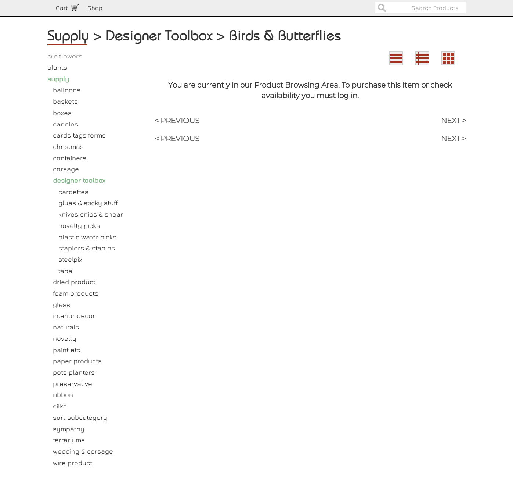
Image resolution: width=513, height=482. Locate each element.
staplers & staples (86, 248)
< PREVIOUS (177, 120)
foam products (75, 293)
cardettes (73, 192)
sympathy (68, 429)
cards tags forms (79, 135)
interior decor (74, 315)
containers (69, 158)
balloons (66, 90)
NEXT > (453, 120)
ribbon (63, 395)
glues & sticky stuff (88, 203)
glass (61, 304)
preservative (72, 384)
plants (57, 67)
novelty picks (79, 225)
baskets (65, 101)
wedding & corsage (83, 451)
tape (65, 271)
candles (65, 124)
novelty (64, 338)
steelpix (70, 259)
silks (60, 406)
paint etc (66, 350)
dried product (74, 282)
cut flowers (64, 56)
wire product (72, 463)
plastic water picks (87, 237)
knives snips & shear (90, 214)
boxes (62, 113)
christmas (68, 146)
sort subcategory (80, 417)
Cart (62, 7)
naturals (66, 327)
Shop (94, 7)
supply (58, 79)
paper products (77, 361)
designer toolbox (79, 180)
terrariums (69, 440)
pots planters (74, 372)
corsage (66, 169)
